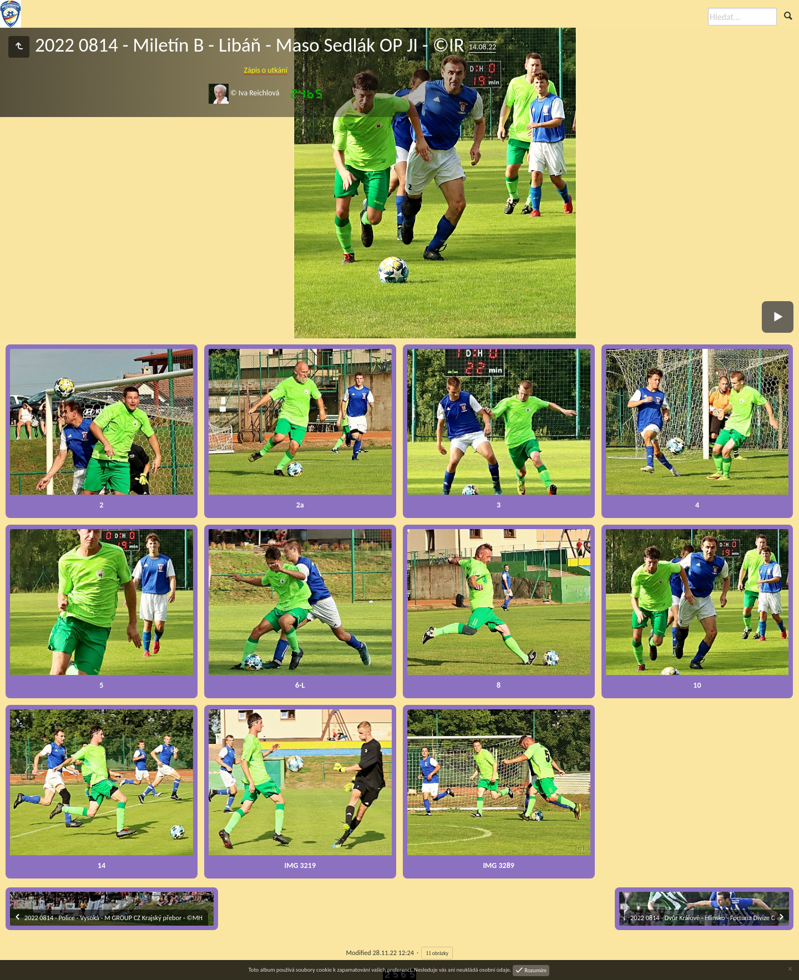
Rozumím (535, 969)
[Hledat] (742, 17)
